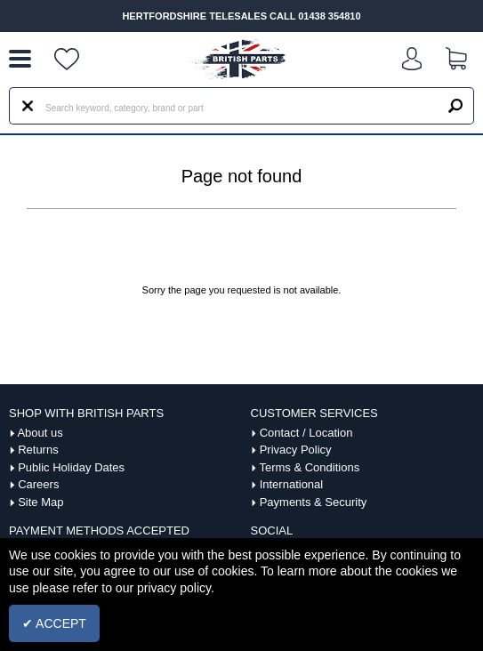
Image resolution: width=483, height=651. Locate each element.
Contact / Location (306, 432)
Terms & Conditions (309, 467)
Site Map (40, 502)
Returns (38, 449)
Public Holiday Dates (71, 467)
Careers (38, 484)
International (292, 484)
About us (39, 432)
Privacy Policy (296, 449)
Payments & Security (313, 502)
